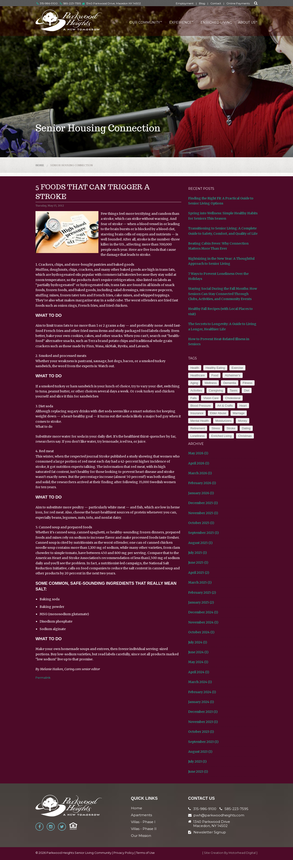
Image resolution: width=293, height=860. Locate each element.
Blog (202, 3)
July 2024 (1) (197, 642)
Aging (194, 383)
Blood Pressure (200, 405)
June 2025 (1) (198, 562)
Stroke (231, 428)
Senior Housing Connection (71, 165)
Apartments (141, 815)
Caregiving (216, 390)
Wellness (211, 383)
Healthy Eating (215, 367)
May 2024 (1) (198, 662)
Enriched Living (213, 21)
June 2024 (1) (198, 652)
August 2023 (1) (200, 752)
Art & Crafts (225, 405)
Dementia (229, 383)
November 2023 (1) (203, 722)
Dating (246, 428)
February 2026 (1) (202, 483)
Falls (193, 398)
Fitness (247, 383)
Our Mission (141, 835)
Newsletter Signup (207, 832)
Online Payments (238, 3)
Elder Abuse (218, 413)
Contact (215, 3)
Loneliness (197, 436)
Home (39, 165)
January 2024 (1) (201, 702)
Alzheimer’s (232, 375)
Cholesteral (232, 398)
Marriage (238, 413)
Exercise (237, 367)
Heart (243, 405)
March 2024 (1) (200, 682)
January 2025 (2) (201, 602)
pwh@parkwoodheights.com (218, 815)
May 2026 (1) (198, 453)
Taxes (233, 390)
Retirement (197, 428)
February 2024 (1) (202, 692)
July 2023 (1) (197, 761)
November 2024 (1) (203, 622)
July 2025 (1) (197, 553)
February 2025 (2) (202, 592)
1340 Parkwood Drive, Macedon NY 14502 (113, 3)
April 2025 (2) (198, 573)
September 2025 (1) (203, 533)
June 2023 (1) (198, 771)
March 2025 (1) (200, 582)
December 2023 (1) (203, 712)
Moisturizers (223, 420)
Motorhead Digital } (243, 852)
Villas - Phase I (143, 822)
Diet (246, 390)
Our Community (136, 21)
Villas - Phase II (144, 829)
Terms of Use (145, 852)
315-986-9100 (47, 3)
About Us (244, 21)
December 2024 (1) (203, 612)
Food (215, 375)
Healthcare (197, 375)
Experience (174, 21)
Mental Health (199, 420)
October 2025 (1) (201, 523)
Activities (196, 390)
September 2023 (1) (203, 742)
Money (242, 420)
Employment (185, 3)
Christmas (245, 436)
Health (194, 367)
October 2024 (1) (201, 632)
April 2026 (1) (198, 463)
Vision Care (211, 398)
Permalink (43, 677)
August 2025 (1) (200, 543)
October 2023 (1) (201, 732)
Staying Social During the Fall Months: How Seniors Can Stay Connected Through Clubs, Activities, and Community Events (222, 294)
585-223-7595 (70, 3)
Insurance (196, 413)
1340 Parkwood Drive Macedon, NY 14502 (211, 824)
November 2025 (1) (203, 513)
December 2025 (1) (203, 503)
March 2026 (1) (200, 473)
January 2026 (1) (201, 493)
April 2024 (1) (198, 672)
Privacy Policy (124, 852)
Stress (216, 428)
